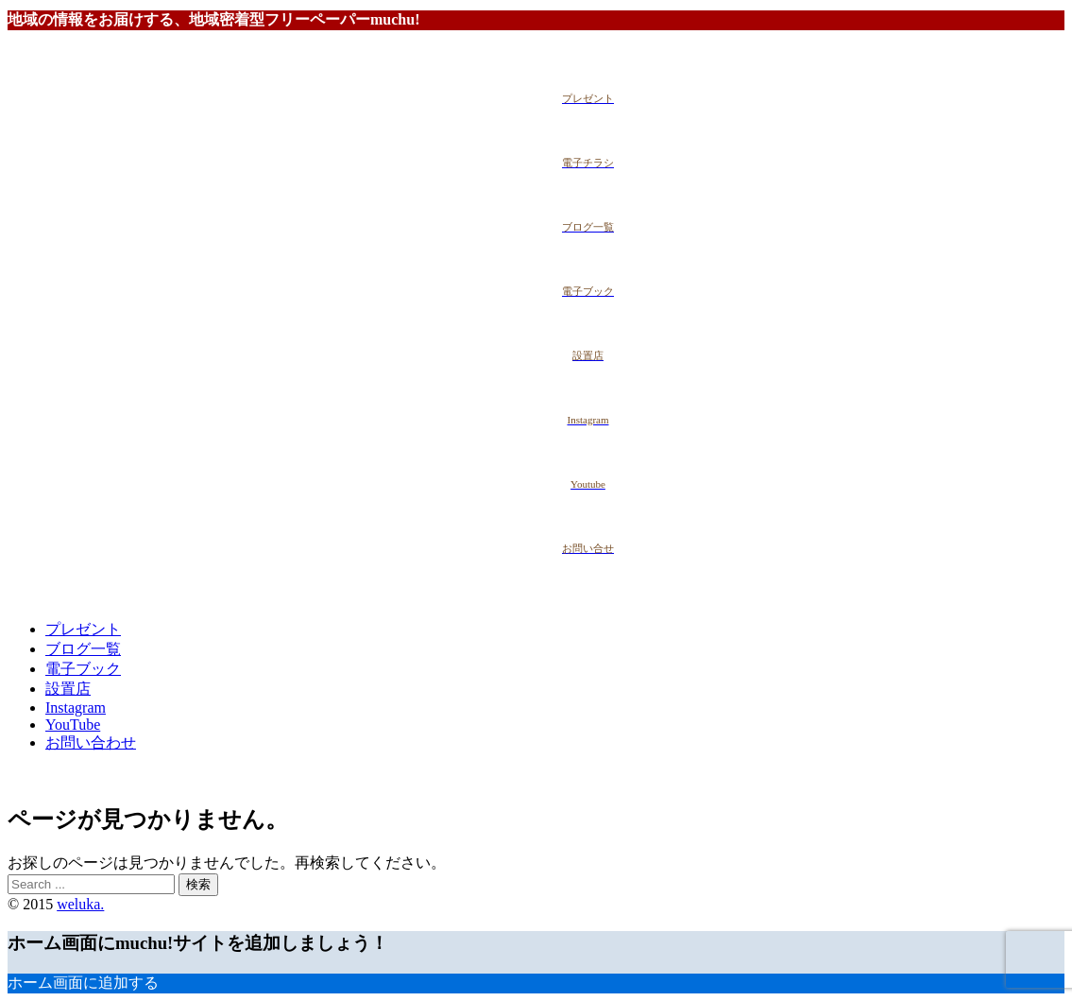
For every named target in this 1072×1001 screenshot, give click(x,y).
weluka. (80, 904)
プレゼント (83, 629)
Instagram (75, 707)
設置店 (68, 689)
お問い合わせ (90, 742)
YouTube (72, 724)
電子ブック (83, 669)
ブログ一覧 (83, 649)
